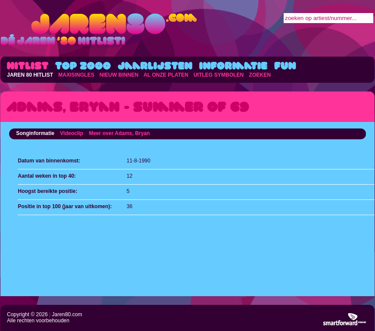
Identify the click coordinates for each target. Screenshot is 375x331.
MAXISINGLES (76, 75)
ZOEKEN (260, 75)
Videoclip (71, 133)
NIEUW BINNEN (119, 75)
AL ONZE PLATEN (166, 75)
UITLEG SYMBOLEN (219, 75)
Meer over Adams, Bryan (119, 133)
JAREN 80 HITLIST (30, 75)
